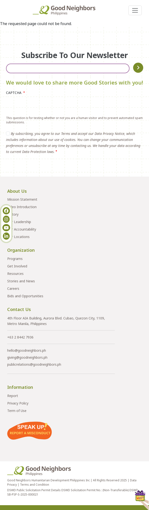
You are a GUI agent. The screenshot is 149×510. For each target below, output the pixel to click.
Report (12, 395)
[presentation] (42, 106)
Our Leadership (19, 221)
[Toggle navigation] (135, 10)
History (13, 214)
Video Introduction (22, 207)
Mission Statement (22, 199)
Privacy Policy (17, 403)
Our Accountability (21, 229)
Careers (13, 288)
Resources (15, 273)
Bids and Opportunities (25, 296)
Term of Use (16, 410)
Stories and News (21, 281)
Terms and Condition (34, 485)
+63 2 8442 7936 (20, 337)
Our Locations (18, 236)
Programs (15, 258)
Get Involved (17, 266)
